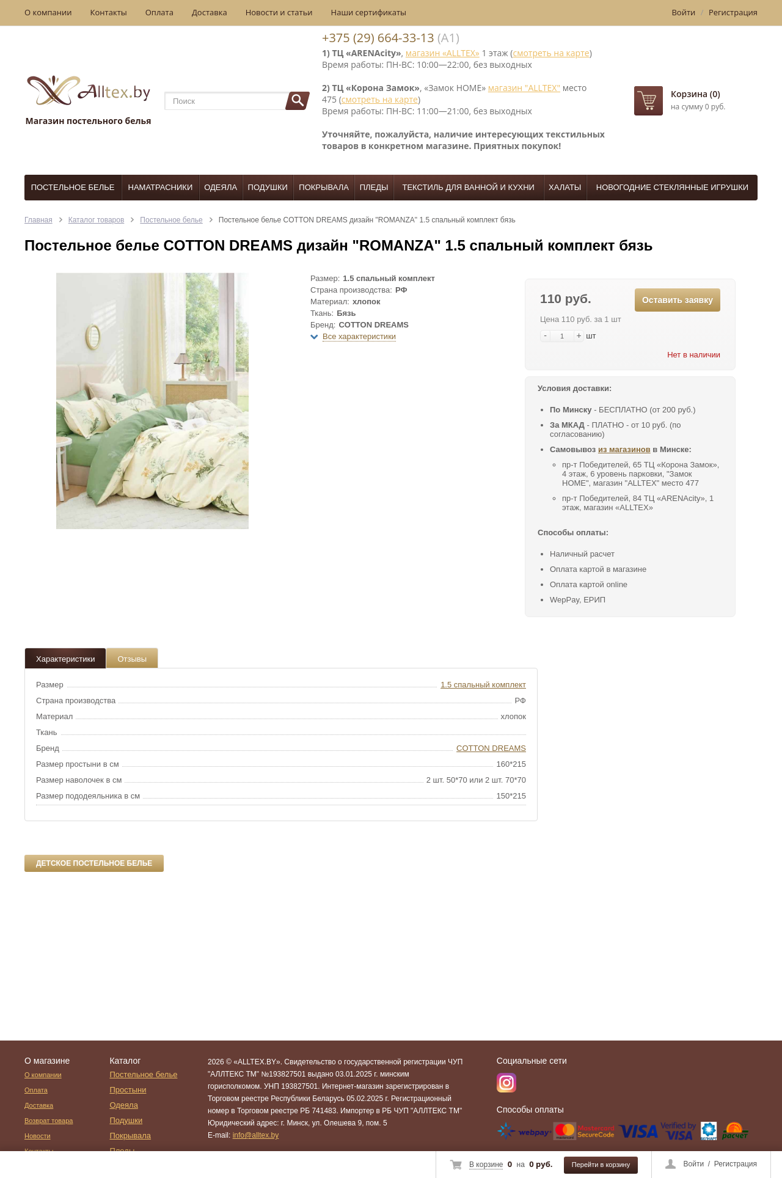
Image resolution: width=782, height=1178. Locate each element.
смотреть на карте (551, 53)
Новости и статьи (279, 12)
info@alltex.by (256, 1135)
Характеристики (65, 659)
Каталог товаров (96, 220)
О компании (48, 12)
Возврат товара (48, 1120)
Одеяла (220, 187)
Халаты (565, 187)
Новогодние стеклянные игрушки (672, 187)
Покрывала (324, 187)
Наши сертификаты (369, 12)
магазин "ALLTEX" (524, 87)
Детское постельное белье (94, 863)
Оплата (159, 12)
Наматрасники (160, 187)
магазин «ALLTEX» (443, 53)
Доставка (209, 12)
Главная (38, 220)
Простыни (127, 1089)
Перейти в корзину (601, 1164)
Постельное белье (73, 187)
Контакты (108, 12)
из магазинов (624, 449)
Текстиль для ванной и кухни (469, 187)
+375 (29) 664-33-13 (378, 37)
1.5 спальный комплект (483, 684)
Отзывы (132, 659)
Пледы (374, 187)
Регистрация (735, 1164)
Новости (37, 1136)
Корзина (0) (695, 94)
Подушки (268, 187)
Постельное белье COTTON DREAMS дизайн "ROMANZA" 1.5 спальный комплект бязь (367, 220)
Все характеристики (359, 336)
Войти (694, 1164)
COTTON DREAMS (491, 748)
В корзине (486, 1164)
